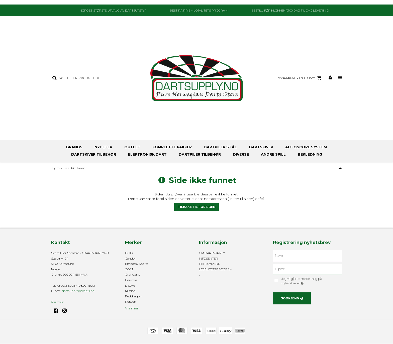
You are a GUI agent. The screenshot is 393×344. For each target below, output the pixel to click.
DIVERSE (241, 154)
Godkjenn (289, 298)
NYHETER (103, 147)
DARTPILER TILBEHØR (200, 154)
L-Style (130, 285)
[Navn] (307, 255)
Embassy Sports (136, 264)
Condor (130, 258)
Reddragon (133, 296)
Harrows (131, 280)
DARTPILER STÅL (220, 147)
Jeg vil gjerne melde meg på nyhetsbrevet (310, 281)
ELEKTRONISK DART (147, 154)
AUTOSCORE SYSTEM (306, 147)
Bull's (129, 253)
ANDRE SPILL (273, 154)
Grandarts (132, 274)
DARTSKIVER (261, 147)
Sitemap (57, 301)
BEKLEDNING (310, 154)
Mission (130, 291)
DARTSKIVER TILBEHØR (93, 154)
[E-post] (307, 269)
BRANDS (74, 147)
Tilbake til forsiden (197, 207)
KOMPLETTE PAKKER (172, 147)
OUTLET (132, 147)
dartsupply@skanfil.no (78, 291)
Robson (130, 301)
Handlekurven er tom (300, 78)
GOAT (129, 269)
